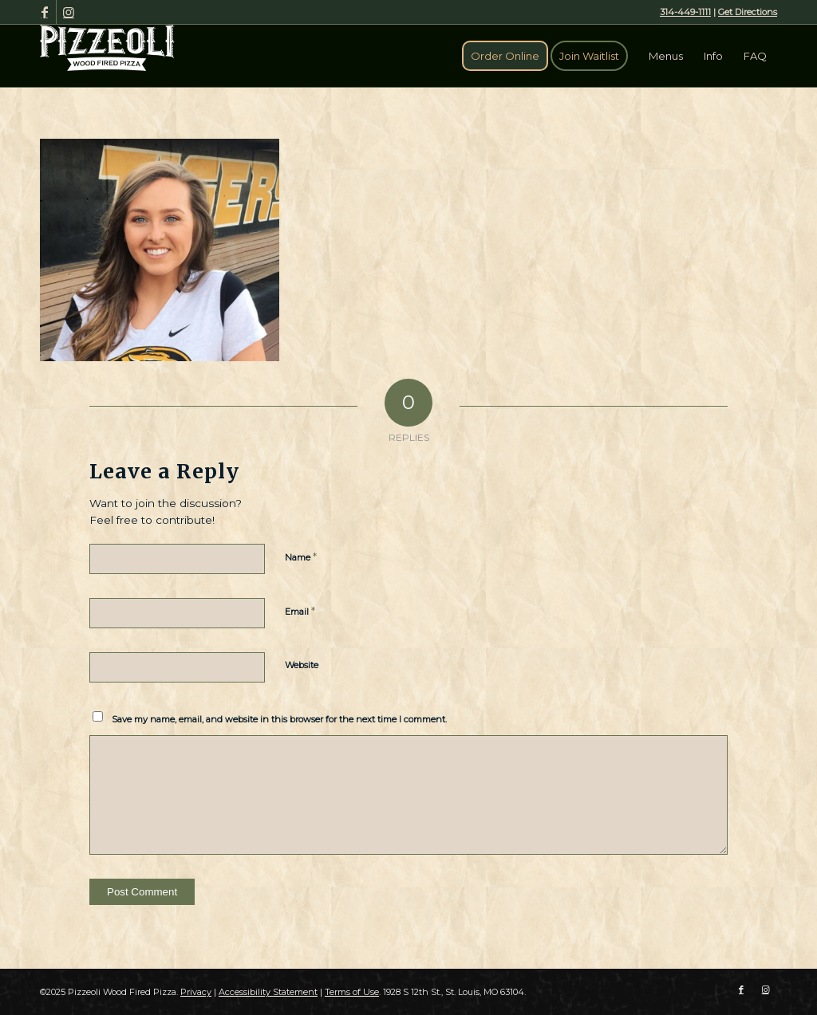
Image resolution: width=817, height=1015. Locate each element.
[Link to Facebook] (44, 12)
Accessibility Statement (268, 991)
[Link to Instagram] (69, 12)
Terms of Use (352, 991)
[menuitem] (505, 56)
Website (301, 665)
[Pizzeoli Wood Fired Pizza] (107, 48)
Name (301, 556)
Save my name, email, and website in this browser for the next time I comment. (279, 719)
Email (300, 610)
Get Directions (747, 12)
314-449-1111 (685, 12)
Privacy (195, 991)
